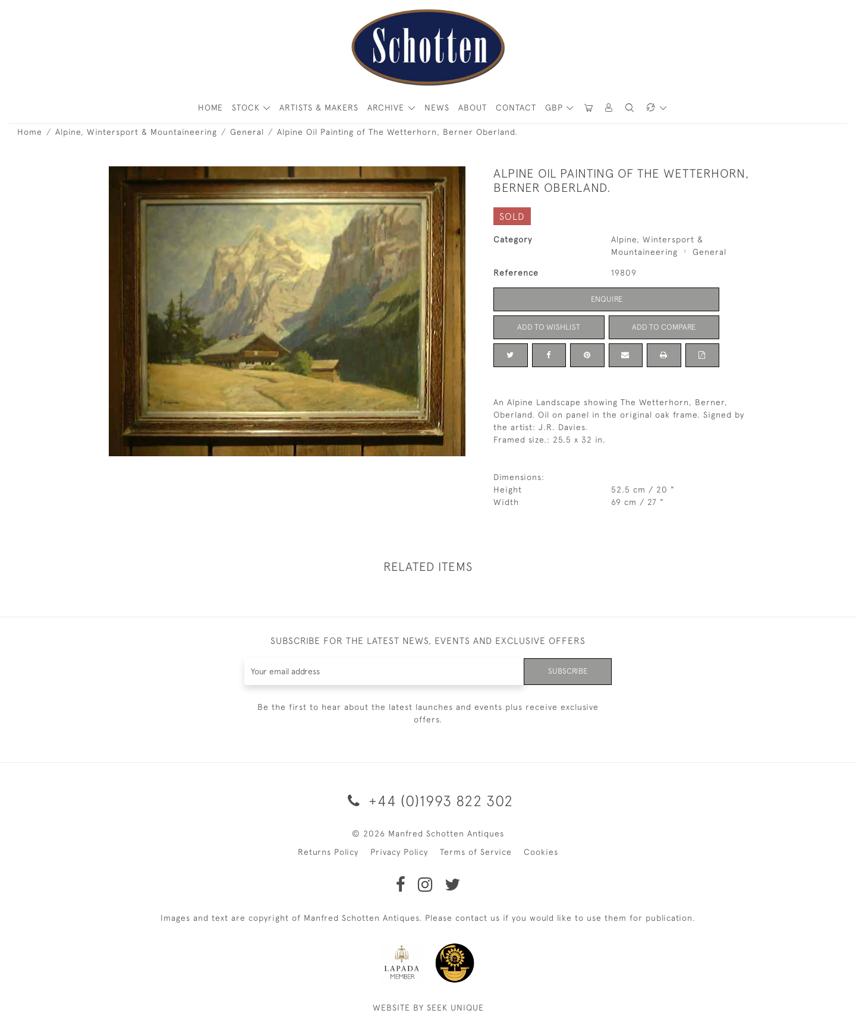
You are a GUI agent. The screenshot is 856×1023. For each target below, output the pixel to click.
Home (29, 132)
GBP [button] (555, 107)
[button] (609, 108)
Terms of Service (476, 852)
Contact (516, 107)
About (472, 107)
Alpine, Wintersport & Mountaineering (136, 132)
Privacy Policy (399, 852)
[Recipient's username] (383, 671)
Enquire (606, 299)
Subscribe (566, 671)
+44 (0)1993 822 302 (428, 800)
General (247, 132)
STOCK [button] (247, 107)
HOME (210, 107)
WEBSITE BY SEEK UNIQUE (428, 1007)
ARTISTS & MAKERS (318, 107)
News (436, 107)
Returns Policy (328, 852)
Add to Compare (664, 326)
